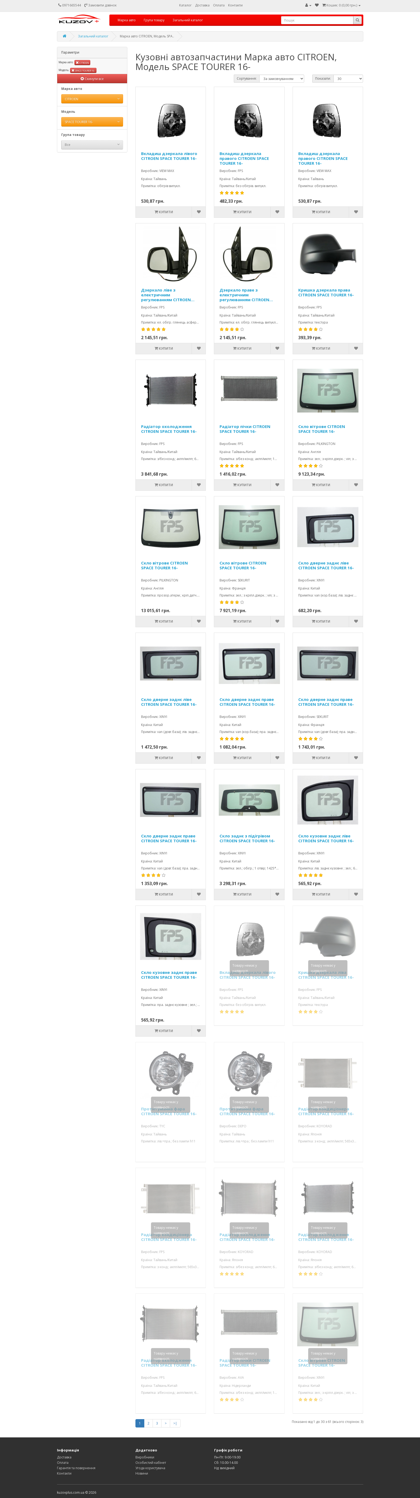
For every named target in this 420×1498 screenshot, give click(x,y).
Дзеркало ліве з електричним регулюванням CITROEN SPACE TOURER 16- (166, 294)
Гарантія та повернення (76, 1468)
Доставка (202, 5)
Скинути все (92, 78)
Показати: (323, 78)
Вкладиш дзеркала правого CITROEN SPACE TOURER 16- (244, 158)
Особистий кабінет (150, 1462)
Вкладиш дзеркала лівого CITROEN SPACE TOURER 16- (169, 156)
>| (175, 1423)
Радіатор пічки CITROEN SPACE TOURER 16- (245, 429)
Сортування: (247, 78)
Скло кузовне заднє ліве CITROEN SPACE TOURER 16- (326, 838)
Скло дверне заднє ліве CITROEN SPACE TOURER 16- (326, 565)
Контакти (235, 5)
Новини (141, 1473)
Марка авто (127, 20)
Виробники (144, 1457)
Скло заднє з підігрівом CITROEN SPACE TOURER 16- (247, 838)
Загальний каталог (188, 20)
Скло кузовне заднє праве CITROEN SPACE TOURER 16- (169, 975)
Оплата (219, 5)
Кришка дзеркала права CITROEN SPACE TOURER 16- (326, 292)
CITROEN (82, 63)
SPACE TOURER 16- (83, 70)
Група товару (154, 20)
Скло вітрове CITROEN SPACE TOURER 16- (321, 429)
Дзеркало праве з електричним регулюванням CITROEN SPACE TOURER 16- (244, 294)
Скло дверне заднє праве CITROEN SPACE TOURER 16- (247, 702)
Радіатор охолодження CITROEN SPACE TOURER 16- (169, 429)
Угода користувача (150, 1468)
